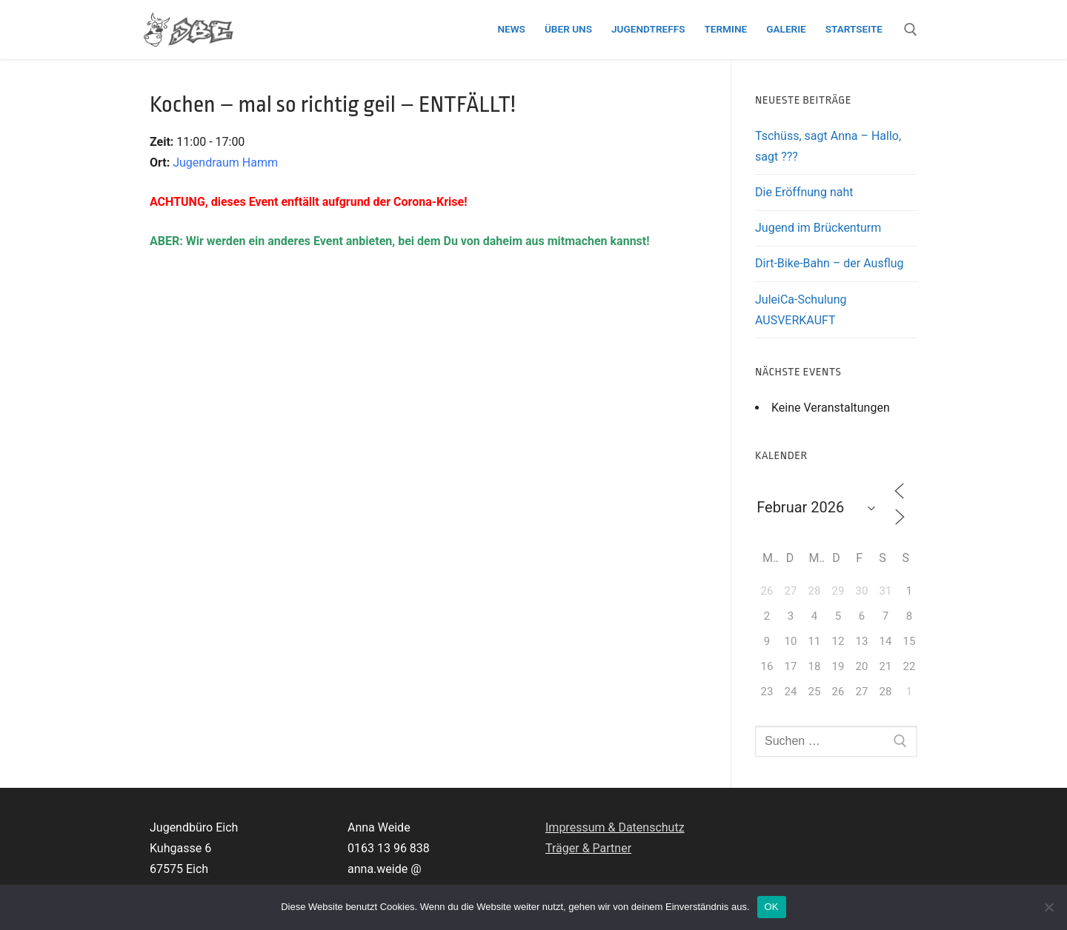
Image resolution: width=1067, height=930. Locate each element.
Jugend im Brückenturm (818, 228)
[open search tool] (910, 29)
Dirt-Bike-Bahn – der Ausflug (829, 263)
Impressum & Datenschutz (615, 827)
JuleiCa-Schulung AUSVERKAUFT (801, 309)
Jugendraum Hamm (225, 162)
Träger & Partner (588, 848)
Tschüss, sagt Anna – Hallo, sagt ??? (828, 146)
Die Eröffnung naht (804, 192)
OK (772, 906)
